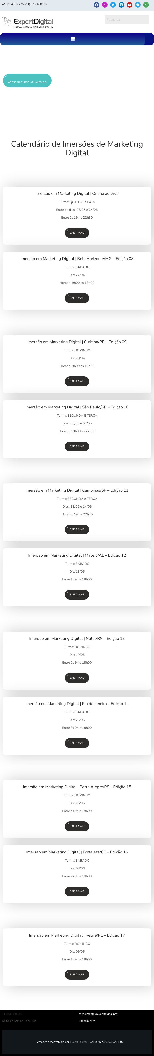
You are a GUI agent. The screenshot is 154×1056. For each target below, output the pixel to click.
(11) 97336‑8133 (36, 4)
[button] (72, 39)
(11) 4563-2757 (13, 4)
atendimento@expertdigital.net (98, 1014)
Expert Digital (78, 1042)
